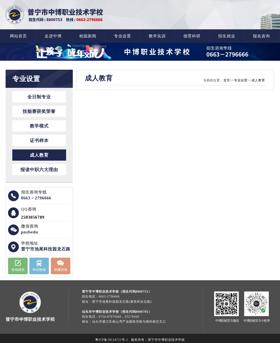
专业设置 (122, 36)
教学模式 (39, 125)
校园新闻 (87, 36)
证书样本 (39, 140)
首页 (226, 80)
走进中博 (53, 36)
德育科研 (191, 36)
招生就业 (226, 36)
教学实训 (157, 36)
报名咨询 (261, 36)
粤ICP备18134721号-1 (111, 339)
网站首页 (18, 36)
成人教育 (39, 155)
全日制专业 (39, 96)
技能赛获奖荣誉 (39, 111)
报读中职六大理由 (39, 169)
